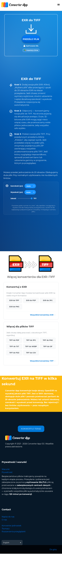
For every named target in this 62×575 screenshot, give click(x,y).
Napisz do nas (8, 517)
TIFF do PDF (14, 340)
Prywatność (7, 472)
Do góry (53, 549)
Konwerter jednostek (11, 526)
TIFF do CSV (31, 353)
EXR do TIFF (14, 300)
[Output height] (30, 192)
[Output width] (30, 186)
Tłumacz (5, 529)
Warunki (6, 469)
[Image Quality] (25, 198)
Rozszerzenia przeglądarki (14, 531)
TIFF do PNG (48, 340)
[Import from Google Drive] (31, 50)
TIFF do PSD (14, 353)
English (6, 543)
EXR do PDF (31, 300)
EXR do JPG (47, 300)
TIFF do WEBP (31, 346)
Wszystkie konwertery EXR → (43, 315)
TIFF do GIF (47, 346)
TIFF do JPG (31, 340)
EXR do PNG (14, 307)
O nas (4, 520)
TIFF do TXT (14, 346)
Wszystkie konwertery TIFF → (43, 361)
